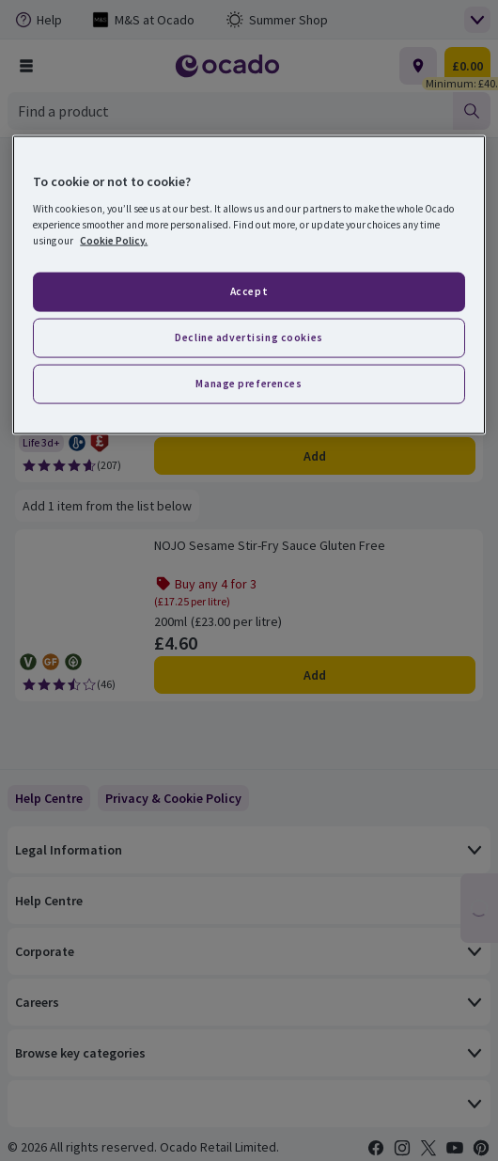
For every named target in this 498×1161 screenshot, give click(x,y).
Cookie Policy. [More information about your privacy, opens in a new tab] (114, 240)
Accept (249, 291)
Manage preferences (248, 382)
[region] (249, 285)
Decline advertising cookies (248, 337)
